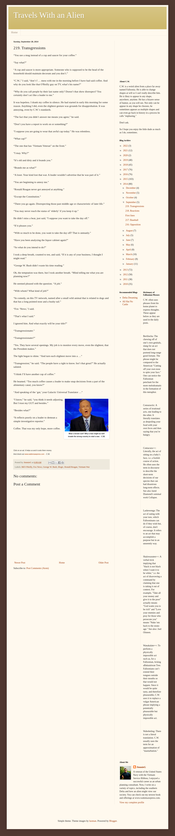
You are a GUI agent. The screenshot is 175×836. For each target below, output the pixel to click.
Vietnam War (84, 467)
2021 (126, 150)
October (130, 197)
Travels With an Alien (48, 15)
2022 (126, 146)
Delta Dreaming (130, 297)
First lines (130, 215)
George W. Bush (50, 467)
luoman (92, 821)
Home (14, 32)
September (131, 202)
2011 (125, 279)
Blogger (113, 821)
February (130, 259)
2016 (126, 174)
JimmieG (141, 767)
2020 (126, 155)
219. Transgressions (134, 206)
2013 (126, 270)
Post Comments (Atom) (37, 568)
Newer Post (19, 562)
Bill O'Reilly (27, 467)
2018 (126, 165)
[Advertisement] (136, 57)
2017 (126, 169)
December (131, 188)
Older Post (104, 562)
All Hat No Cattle (128, 303)
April (128, 249)
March (129, 254)
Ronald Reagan (70, 467)
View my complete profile (131, 802)
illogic (60, 467)
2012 (126, 274)
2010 (126, 284)
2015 (126, 179)
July (128, 235)
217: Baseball (131, 220)
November (131, 193)
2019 (126, 160)
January (130, 264)
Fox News (37, 467)
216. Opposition (133, 224)
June (128, 240)
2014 (126, 184)
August (129, 230)
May (128, 244)
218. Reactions (132, 211)
